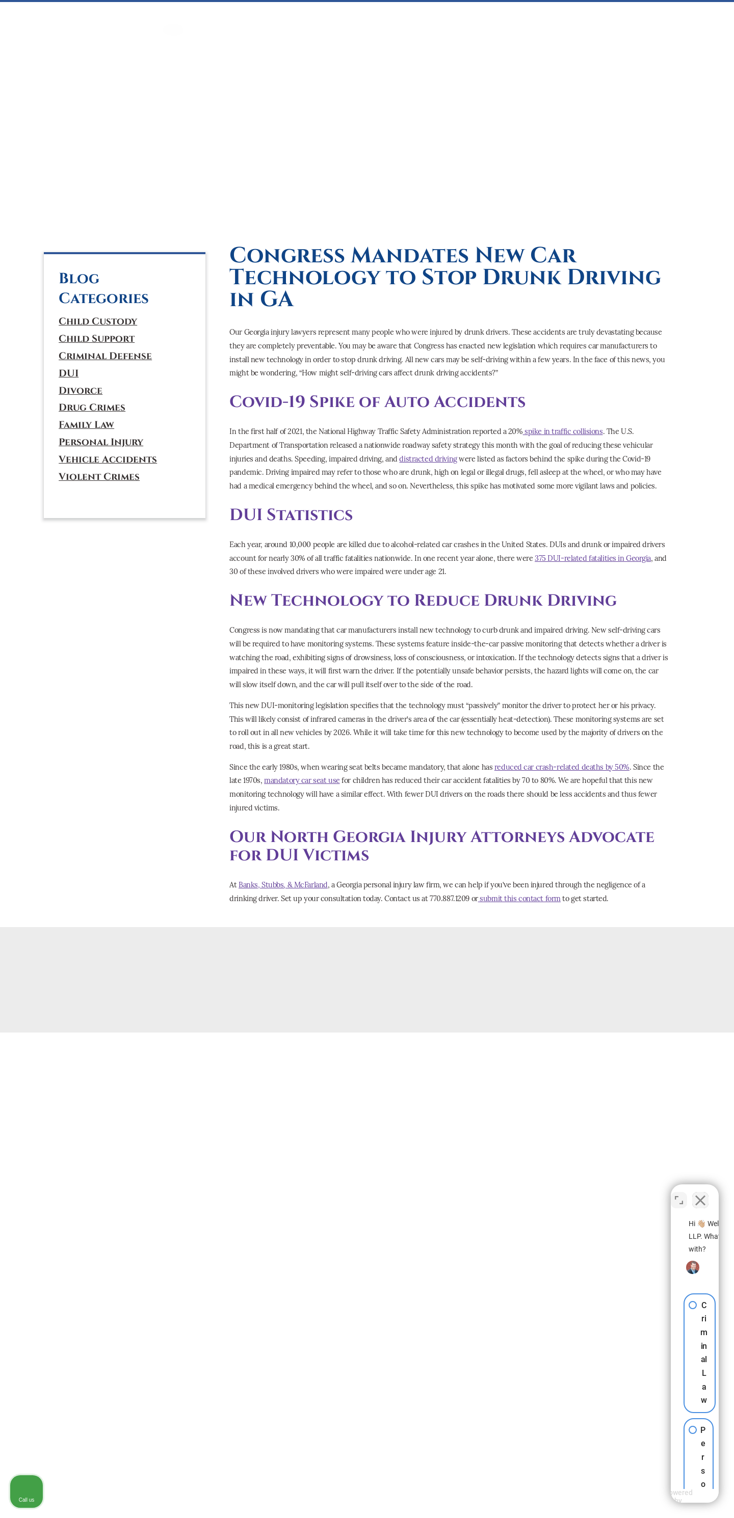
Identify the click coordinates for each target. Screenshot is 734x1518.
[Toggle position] (679, 1192)
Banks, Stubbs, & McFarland (283, 884)
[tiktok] (115, 213)
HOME (173, 16)
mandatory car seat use (302, 780)
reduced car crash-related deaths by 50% (562, 767)
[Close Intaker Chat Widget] (700, 1192)
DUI (283, 16)
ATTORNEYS (557, 16)
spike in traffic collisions (563, 431)
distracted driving (428, 459)
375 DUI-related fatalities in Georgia (593, 558)
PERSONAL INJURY (440, 16)
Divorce (80, 391)
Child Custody (98, 322)
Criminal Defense (105, 356)
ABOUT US (608, 16)
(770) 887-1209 (102, 163)
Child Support (97, 339)
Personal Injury (101, 442)
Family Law (86, 425)
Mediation (376, 16)
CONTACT (657, 16)
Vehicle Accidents (108, 460)
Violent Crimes (99, 477)
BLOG (696, 16)
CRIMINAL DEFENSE (230, 16)
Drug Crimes (92, 408)
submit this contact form (519, 898)
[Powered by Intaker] (647, 1497)
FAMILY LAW (322, 16)
